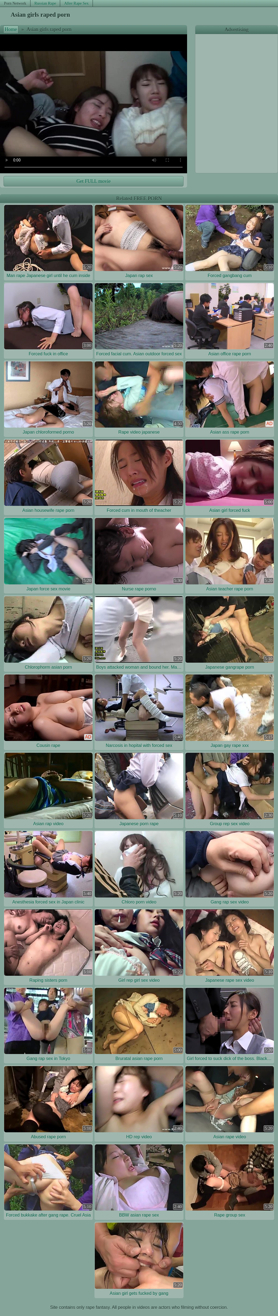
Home (11, 29)
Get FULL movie (93, 181)
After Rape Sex (76, 3)
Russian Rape (45, 3)
